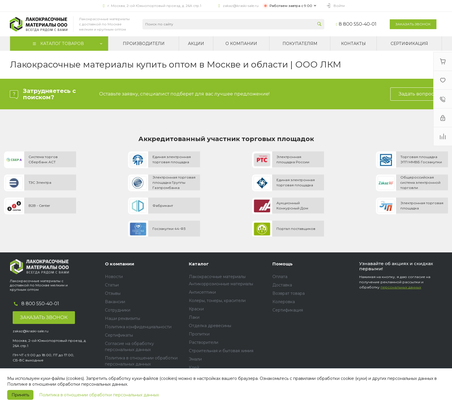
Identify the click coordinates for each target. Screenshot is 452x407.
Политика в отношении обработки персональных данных (99, 394)
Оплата (279, 276)
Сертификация (287, 310)
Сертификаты (119, 335)
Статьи (112, 285)
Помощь (282, 264)
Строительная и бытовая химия (221, 350)
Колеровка (283, 301)
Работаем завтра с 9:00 (291, 5)
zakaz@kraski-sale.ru (241, 5)
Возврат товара (288, 293)
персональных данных (401, 287)
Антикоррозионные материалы (221, 283)
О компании (119, 264)
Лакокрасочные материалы (217, 276)
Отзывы (112, 293)
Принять (20, 394)
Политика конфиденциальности (138, 326)
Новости (114, 276)
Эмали (195, 359)
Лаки (194, 317)
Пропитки (199, 334)
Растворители (203, 342)
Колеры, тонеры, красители (217, 300)
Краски (196, 309)
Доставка (282, 285)
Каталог (199, 264)
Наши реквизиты (122, 318)
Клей (194, 367)
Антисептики (202, 292)
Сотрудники (117, 310)
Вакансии (115, 301)
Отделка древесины (210, 325)
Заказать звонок (413, 24)
